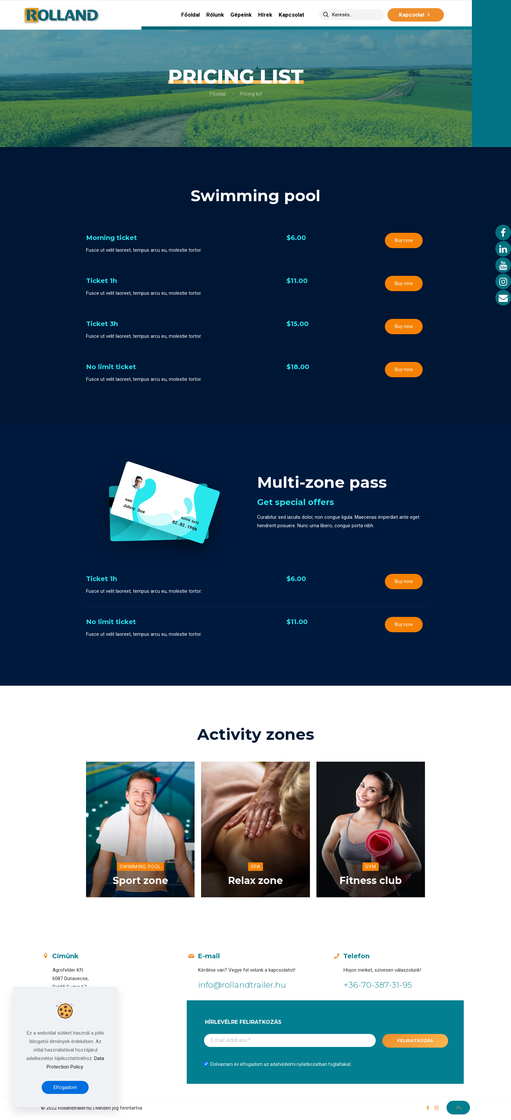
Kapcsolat (415, 14)
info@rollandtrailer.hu (242, 985)
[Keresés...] (351, 14)
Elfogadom (65, 1087)
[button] (404, 240)
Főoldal (218, 94)
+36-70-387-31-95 (377, 985)
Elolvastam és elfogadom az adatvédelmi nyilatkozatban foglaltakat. (278, 1064)
